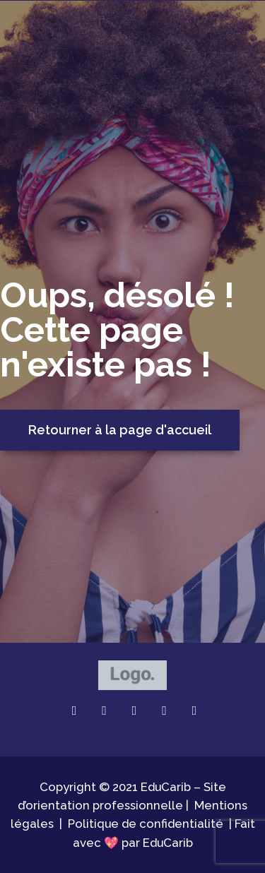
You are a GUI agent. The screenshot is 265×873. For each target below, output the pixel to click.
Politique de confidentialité (145, 823)
